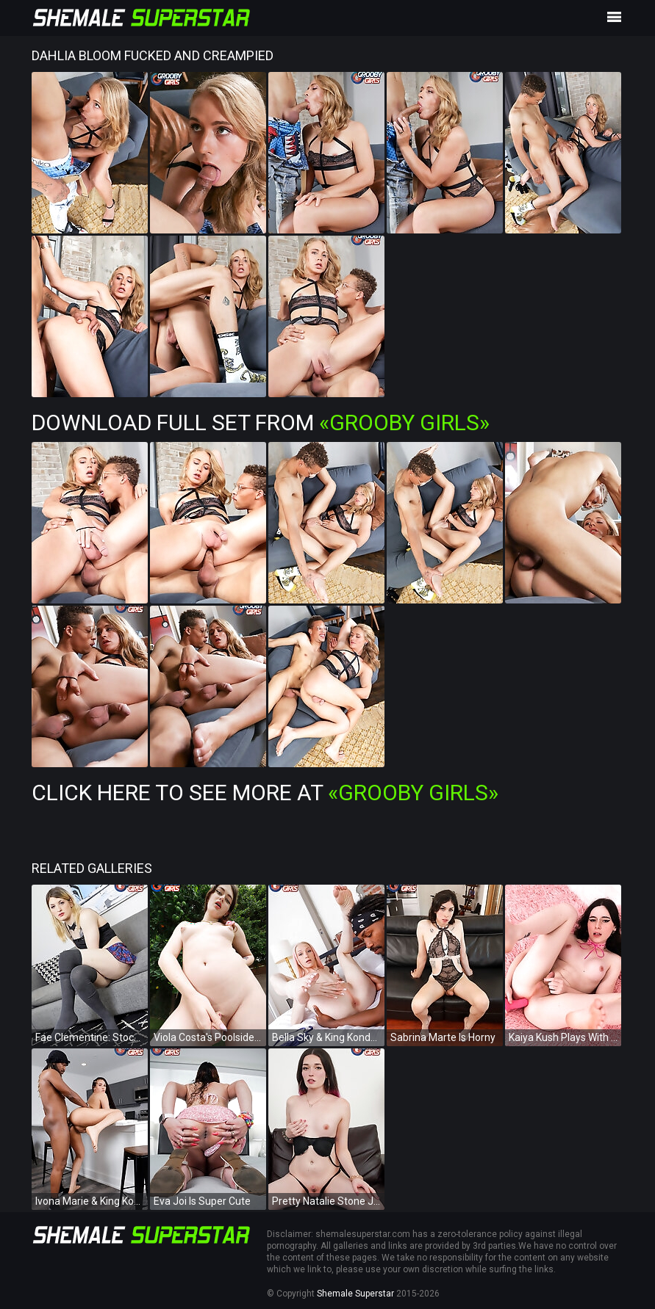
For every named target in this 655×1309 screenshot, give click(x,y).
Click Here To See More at (265, 792)
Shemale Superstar (355, 1293)
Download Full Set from (261, 422)
